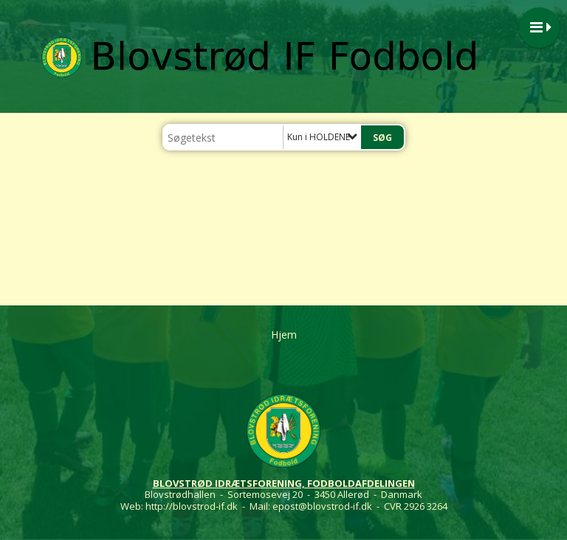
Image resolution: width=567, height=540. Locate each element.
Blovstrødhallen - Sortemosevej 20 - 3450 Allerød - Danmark (283, 494)
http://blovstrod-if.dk (191, 506)
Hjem (284, 335)
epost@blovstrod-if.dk (322, 506)
